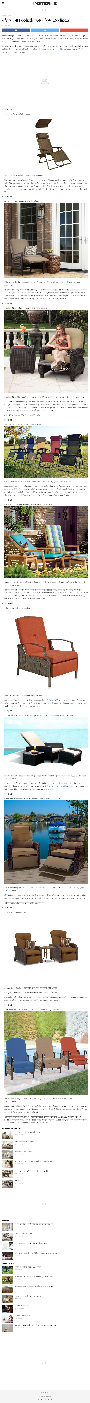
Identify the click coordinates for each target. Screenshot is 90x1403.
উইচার (50, 700)
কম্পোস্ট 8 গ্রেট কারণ (22, 1306)
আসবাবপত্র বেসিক (6, 15)
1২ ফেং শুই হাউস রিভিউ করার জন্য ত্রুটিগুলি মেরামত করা (34, 1224)
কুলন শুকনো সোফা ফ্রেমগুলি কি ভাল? (27, 1132)
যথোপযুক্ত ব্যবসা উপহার (23, 1315)
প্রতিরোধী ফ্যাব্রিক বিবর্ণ (63, 49)
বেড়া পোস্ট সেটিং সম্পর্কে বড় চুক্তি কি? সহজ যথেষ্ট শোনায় (34, 1286)
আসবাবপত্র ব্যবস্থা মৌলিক (23, 1151)
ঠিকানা (17, 1181)
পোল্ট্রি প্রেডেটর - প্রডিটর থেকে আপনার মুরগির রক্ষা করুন (34, 1277)
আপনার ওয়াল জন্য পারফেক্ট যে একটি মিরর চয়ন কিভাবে (33, 1161)
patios (55, 36)
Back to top (45, 1392)
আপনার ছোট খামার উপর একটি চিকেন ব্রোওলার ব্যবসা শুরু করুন (36, 1253)
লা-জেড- (7, 290)
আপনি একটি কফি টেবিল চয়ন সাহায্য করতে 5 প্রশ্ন (31, 1171)
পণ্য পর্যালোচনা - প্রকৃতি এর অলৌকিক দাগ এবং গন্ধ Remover (35, 1325)
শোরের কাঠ (75, 593)
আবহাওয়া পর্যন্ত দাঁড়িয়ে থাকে (61, 786)
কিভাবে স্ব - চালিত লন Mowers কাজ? (28, 1267)
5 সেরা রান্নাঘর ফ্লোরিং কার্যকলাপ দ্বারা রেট (29, 1296)
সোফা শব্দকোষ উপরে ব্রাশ (23, 1234)
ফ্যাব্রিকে (22, 405)
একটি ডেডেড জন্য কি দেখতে (24, 1142)
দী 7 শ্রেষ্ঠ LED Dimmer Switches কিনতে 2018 (31, 1243)
